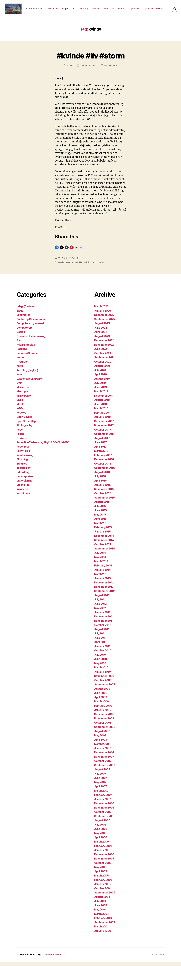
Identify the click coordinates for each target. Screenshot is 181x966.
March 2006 (101, 846)
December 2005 (104, 858)
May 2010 (100, 667)
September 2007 (104, 769)
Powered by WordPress (55, 959)
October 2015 (102, 497)
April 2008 (100, 744)
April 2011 (100, 646)
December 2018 (104, 399)
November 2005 (104, 863)
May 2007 (100, 786)
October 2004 (103, 892)
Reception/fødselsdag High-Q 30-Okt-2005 (43, 446)
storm (101, 267)
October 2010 (102, 654)
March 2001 (101, 931)
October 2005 (103, 867)
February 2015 (103, 531)
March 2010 (101, 671)
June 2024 (101, 332)
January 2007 (102, 803)
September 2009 (104, 688)
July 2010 (100, 659)
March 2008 (101, 748)
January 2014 (102, 574)
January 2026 (102, 315)
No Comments (110, 70)
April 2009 (100, 701)
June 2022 (100, 353)
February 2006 (103, 850)
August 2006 (102, 824)
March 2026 (101, 310)
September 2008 (104, 731)
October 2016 (102, 467)
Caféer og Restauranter (31, 323)
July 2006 (100, 829)
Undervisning (25, 484)
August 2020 (102, 370)
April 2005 (100, 875)
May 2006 (100, 837)
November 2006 (104, 812)
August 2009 (102, 693)
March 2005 (101, 880)
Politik (20, 438)
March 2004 (101, 918)
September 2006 (104, 820)
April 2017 (100, 450)
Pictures (132, 9)
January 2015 (102, 535)
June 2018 (100, 408)
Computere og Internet (31, 327)
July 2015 (100, 510)
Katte (20, 370)
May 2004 (100, 914)
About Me (63, 9)
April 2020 (100, 378)
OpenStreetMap (26, 425)
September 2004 (104, 897)
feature (74, 267)
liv (96, 267)
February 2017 (103, 459)
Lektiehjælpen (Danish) (31, 383)
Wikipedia (23, 493)
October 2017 (102, 433)
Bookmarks (24, 319)
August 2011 (102, 633)
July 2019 (100, 387)
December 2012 (104, 586)
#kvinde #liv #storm (90, 60)
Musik (20, 408)
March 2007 (101, 795)
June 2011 (100, 642)
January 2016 (102, 489)
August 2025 (102, 327)
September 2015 (104, 501)
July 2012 (100, 603)
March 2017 (101, 455)
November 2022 (104, 349)
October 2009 (103, 684)
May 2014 (100, 561)
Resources (23, 450)
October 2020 (103, 366)
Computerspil (25, 332)
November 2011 (104, 625)
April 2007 (100, 790)
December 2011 (104, 620)
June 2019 (100, 391)
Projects (157, 9)
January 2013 (102, 582)
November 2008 (104, 722)
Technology (24, 472)
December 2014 (104, 540)
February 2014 (103, 569)
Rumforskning (25, 459)
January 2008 (103, 752)
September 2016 (104, 472)
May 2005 (100, 871)
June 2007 (101, 782)
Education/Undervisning (31, 340)
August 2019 (102, 383)
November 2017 (104, 429)
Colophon (76, 9)
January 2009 (103, 714)
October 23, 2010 (89, 70)
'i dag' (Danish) (66, 262)
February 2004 (103, 922)
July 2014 (100, 557)
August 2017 (102, 442)
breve (67, 267)
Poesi (20, 433)
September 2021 (104, 361)
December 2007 (104, 756)
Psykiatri (22, 442)
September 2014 (104, 552)
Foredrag (94, 9)
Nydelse (22, 416)
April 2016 (100, 484)
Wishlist (159, 12)
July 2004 (100, 905)
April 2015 (100, 523)
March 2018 (101, 412)
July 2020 (100, 374)
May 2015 (100, 518)
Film (19, 344)
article (61, 267)
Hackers (22, 353)
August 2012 (102, 599)
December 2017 (104, 425)
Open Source (24, 421)
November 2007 (104, 761)
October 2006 (103, 816)
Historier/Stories (27, 357)
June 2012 (100, 608)
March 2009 (101, 705)
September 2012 (104, 595)
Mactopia (22, 395)
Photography (25, 429)
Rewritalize (23, 455)
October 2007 (103, 765)
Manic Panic (24, 399)
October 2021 (102, 357)
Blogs (77, 262)
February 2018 (103, 416)
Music (20, 404)
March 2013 (101, 578)
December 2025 (104, 319)
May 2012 (100, 612)
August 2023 (102, 340)
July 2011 (100, 637)
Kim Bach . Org (33, 959)
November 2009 (104, 680)
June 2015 (100, 514)
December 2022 (104, 344)
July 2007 (100, 778)
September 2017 (104, 438)
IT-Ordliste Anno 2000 (113, 9)
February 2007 (103, 799)
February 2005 (103, 884)
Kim (72, 70)
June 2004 (101, 909)
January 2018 (102, 421)
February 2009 (103, 710)
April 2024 (100, 336)
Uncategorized (26, 480)
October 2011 (102, 629)
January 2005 (102, 888)
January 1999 (102, 935)
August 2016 (102, 476)
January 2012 (102, 616)
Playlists (143, 9)
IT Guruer (23, 366)
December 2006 (104, 807)
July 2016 (100, 480)
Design (21, 336)
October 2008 (103, 727)
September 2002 (104, 926)
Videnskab (23, 489)
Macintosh (23, 391)
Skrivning (22, 463)
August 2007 (102, 773)
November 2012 (104, 591)
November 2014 (104, 544)
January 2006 (103, 854)
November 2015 (104, 493)
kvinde (91, 267)
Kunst (20, 378)
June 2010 (100, 663)
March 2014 (101, 565)
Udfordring (23, 476)
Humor (21, 361)
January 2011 (102, 650)
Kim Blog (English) (28, 374)
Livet (20, 387)
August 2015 (102, 506)
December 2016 (104, 463)
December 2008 (104, 718)
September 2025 (104, 323)
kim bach (83, 267)
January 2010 (102, 676)
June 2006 (101, 833)
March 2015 (101, 527)
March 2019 (101, 395)
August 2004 (102, 901)
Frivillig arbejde (26, 349)
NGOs (20, 412)
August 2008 (102, 735)
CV (85, 9)
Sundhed (22, 467)
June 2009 (101, 697)
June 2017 (100, 446)
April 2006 (100, 841)
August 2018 (102, 404)
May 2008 (100, 739)
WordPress (23, 497)
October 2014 (102, 548)
